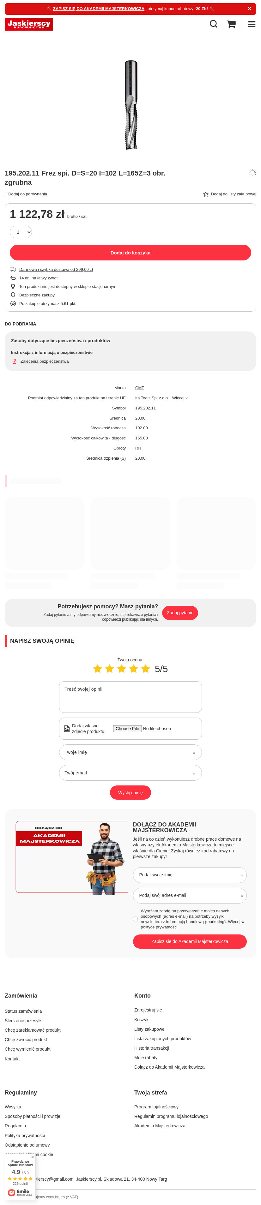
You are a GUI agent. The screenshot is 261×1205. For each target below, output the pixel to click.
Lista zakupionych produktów (162, 1038)
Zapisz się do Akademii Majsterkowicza (189, 941)
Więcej (178, 398)
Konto (142, 996)
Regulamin (15, 1125)
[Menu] (251, 24)
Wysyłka (13, 1106)
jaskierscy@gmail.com (51, 1179)
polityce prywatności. (160, 927)
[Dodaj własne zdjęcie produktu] (155, 728)
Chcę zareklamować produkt (33, 1029)
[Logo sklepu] (29, 24)
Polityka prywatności (25, 1135)
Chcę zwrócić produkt (26, 1038)
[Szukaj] (214, 24)
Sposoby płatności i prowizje (32, 1116)
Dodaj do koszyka (131, 252)
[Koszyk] (231, 24)
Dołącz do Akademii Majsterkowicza (164, 827)
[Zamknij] (249, 9)
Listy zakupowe (149, 1029)
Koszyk (141, 1019)
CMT (139, 387)
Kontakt (12, 1057)
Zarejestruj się (148, 1009)
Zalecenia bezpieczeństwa (45, 361)
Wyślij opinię (130, 792)
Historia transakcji (151, 1048)
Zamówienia (21, 996)
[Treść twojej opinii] (130, 697)
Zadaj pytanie (180, 612)
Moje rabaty (145, 1057)
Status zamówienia (23, 1009)
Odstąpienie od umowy (27, 1145)
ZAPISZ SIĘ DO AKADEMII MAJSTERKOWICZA (98, 8)
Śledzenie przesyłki (24, 1019)
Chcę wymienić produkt (28, 1048)
